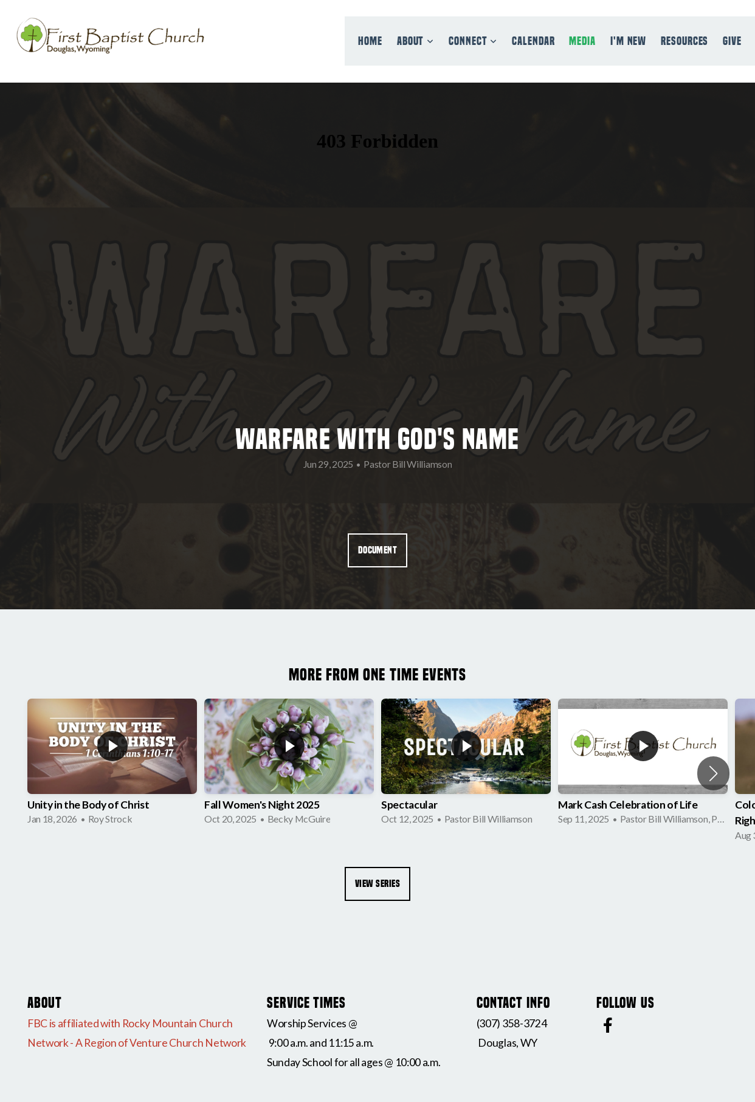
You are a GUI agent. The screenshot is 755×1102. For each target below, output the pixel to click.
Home (370, 41)
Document (378, 550)
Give (732, 41)
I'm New (628, 41)
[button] (713, 773)
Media (582, 41)
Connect (473, 41)
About (415, 41)
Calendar (533, 41)
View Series (377, 883)
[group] (112, 765)
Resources (684, 41)
